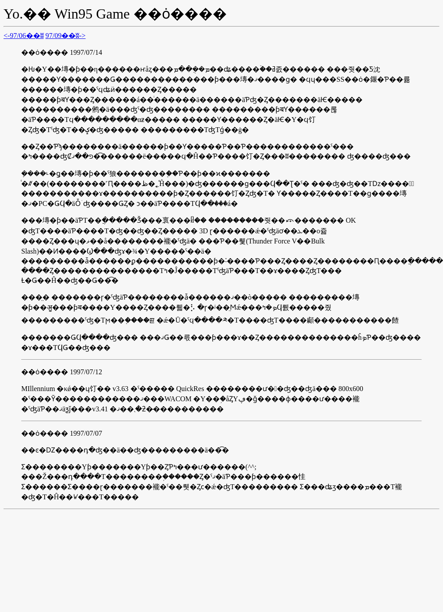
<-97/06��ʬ (24, 35)
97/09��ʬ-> (66, 35)
